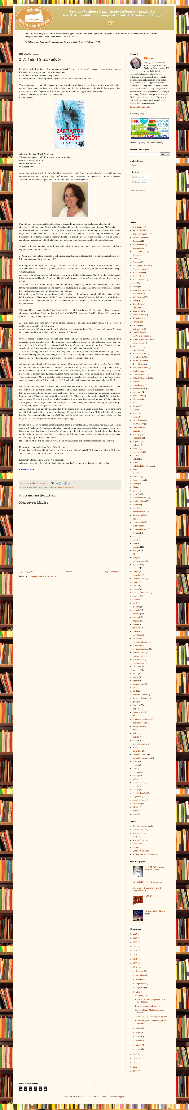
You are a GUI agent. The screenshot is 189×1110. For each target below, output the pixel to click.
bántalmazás (138, 452)
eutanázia (136, 508)
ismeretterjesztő (139, 561)
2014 (135, 1059)
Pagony (136, 847)
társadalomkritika (140, 744)
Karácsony (137, 308)
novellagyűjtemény (140, 642)
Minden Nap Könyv (141, 830)
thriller (135, 730)
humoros (136, 547)
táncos (135, 740)
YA (134, 403)
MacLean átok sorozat (142, 339)
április (138, 1037)
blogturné (137, 441)
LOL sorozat (138, 329)
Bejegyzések (138, 177)
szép (134, 709)
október (139, 979)
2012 (135, 1067)
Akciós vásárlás (139, 230)
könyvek (136, 596)
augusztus (140, 988)
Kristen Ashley (139, 315)
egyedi (135, 491)
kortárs (135, 582)
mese (135, 624)
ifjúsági (136, 550)
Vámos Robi (138, 396)
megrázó (136, 621)
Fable (135, 258)
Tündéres (136, 382)
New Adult (137, 350)
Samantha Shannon (141, 367)
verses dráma (138, 772)
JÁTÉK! (148, 896)
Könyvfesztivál (139, 318)
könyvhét (136, 600)
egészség (136, 494)
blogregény (137, 438)
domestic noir (138, 480)
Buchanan (137, 241)
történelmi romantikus (142, 758)
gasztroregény (138, 526)
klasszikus (137, 575)
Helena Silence (139, 279)
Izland (135, 287)
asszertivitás (138, 427)
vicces (135, 775)
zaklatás (136, 779)
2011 (135, 1071)
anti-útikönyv (138, 424)
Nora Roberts (138, 357)
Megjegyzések (139, 182)
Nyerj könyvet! (141, 995)
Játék (135, 301)
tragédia (136, 737)
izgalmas (136, 564)
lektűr (135, 603)
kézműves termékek (141, 593)
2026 (135, 934)
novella (136, 638)
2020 (135, 950)
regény (135, 677)
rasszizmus (137, 666)
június (138, 1028)
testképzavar (138, 726)
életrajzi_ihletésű (140, 793)
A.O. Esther (137, 227)
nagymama (137, 635)
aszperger (136, 431)
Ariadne (150, 58)
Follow (133, 165)
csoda (135, 470)
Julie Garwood (139, 297)
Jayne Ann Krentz (140, 290)
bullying (136, 445)
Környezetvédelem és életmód (145, 854)
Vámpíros (137, 399)
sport (135, 702)
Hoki (135, 283)
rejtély (135, 680)
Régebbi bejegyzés (112, 571)
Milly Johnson (139, 343)
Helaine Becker (139, 276)
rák (134, 688)
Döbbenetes (137, 255)
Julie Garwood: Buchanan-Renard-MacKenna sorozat (147, 889)
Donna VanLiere (139, 251)
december (140, 971)
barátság (136, 434)
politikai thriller (139, 652)
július (138, 992)
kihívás (136, 572)
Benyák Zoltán (139, 237)
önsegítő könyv (139, 800)
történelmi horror (140, 754)
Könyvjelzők (138, 322)
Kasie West (137, 311)
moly (135, 631)
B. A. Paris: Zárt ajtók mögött (147, 1006)
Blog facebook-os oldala (143, 826)
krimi (135, 586)
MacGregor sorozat (141, 336)
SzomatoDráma (139, 374)
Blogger (120, 1097)
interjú (135, 557)
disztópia (136, 476)
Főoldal (69, 571)
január (138, 1049)
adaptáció (137, 410)
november (140, 975)
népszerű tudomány (141, 649)
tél (134, 747)
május (138, 1032)
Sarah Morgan (138, 371)
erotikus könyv (139, 501)
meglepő (136, 617)
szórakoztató (138, 712)
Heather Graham (139, 269)
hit (134, 543)
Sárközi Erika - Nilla (141, 378)
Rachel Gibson (139, 360)
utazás (135, 761)
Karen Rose (137, 304)
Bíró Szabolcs (138, 244)
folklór (135, 519)
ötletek (135, 807)
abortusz (136, 406)
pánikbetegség (138, 663)
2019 (135, 955)
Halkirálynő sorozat (141, 265)
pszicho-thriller (59, 487)
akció (135, 417)
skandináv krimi (139, 695)
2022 (135, 942)
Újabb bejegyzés (27, 571)
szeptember (140, 983)
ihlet (134, 554)
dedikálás (136, 473)
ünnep (135, 814)
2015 (135, 1054)
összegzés (137, 804)
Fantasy (136, 262)
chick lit (136, 455)
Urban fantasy (138, 385)
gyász (135, 536)
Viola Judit (137, 392)
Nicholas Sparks (139, 353)
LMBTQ (136, 325)
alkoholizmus (138, 420)
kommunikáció (139, 578)
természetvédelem (140, 723)
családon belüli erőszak (142, 466)
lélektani (136, 607)
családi (135, 462)
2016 (135, 967)
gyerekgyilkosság (140, 529)
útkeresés (136, 811)
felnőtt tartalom (139, 512)
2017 (135, 963)
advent (135, 413)
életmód (136, 786)
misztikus (137, 628)
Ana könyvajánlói (140, 234)
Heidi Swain (138, 273)
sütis (134, 716)
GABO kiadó (138, 837)
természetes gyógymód (142, 719)
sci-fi (135, 691)
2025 (135, 938)
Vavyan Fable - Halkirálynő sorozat (147, 882)
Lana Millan (138, 332)
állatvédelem (138, 782)
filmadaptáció (138, 515)
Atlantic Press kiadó (141, 840)
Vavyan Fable (138, 389)
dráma (135, 484)
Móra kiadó (137, 346)
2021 (135, 946)
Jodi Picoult (137, 294)
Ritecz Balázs (138, 364)
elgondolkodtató (139, 498)
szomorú (136, 705)
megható (136, 614)
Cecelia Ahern (138, 248)
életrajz (136, 790)
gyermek (136, 533)
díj (134, 487)
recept (135, 674)
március (139, 1041)
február (139, 1045)
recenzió (69, 487)
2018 (135, 959)
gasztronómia (138, 522)
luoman (103, 1097)
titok (134, 733)
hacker (135, 540)
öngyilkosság (138, 797)
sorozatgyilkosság (140, 698)
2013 (135, 1063)
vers (134, 768)
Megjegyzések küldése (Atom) (43, 576)
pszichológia (138, 659)
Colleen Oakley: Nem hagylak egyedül (151, 1016)
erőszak (136, 505)
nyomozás (137, 645)
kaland (135, 568)
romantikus (137, 684)
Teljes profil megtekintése (140, 107)
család (135, 459)
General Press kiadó (141, 851)
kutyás (135, 589)
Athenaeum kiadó (140, 833)
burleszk (136, 448)
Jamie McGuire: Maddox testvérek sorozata (155, 868)
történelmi (137, 751)
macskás (136, 610)
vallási (135, 765)
